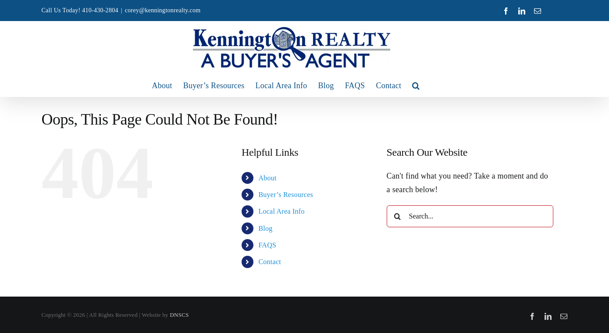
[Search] (398, 216)
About (267, 178)
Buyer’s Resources (285, 194)
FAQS (267, 245)
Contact (269, 261)
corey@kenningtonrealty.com (163, 10)
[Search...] (470, 216)
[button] (416, 86)
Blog (265, 228)
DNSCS (179, 315)
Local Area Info (281, 211)
